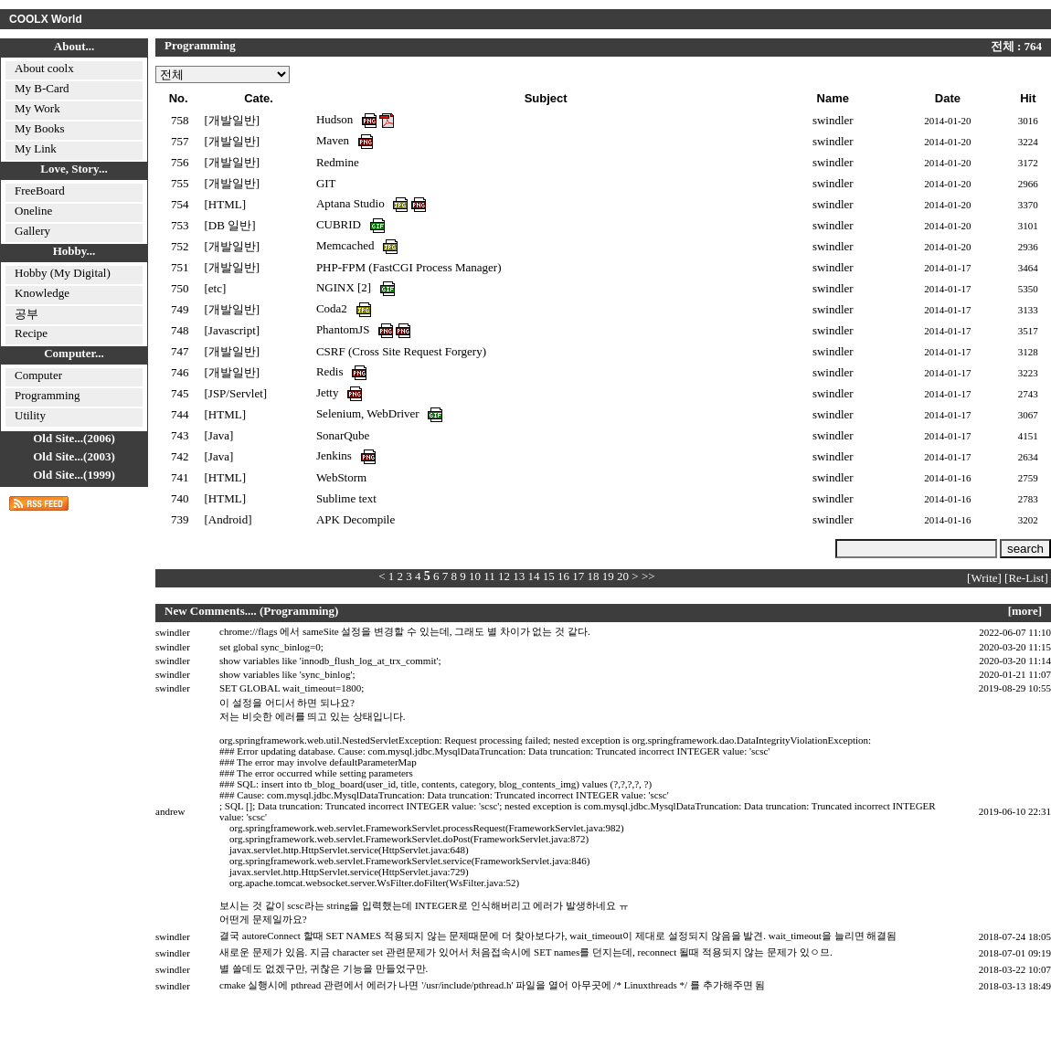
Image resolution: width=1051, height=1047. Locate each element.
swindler (172, 632)
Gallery (32, 231)
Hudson (336, 119)
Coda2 (333, 308)
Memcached (346, 245)
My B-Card (42, 88)
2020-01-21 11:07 (1015, 674)
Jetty (329, 392)
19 (608, 576)
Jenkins (335, 455)
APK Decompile (355, 519)
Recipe (31, 333)
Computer (38, 375)
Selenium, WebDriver (369, 413)
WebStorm (341, 477)
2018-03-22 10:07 (1015, 969)
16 (563, 576)
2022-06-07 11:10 (1015, 632)
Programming (47, 395)
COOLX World (45, 19)
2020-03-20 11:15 (1015, 646)
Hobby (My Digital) (63, 273)
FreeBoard (40, 190)
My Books (40, 128)
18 (594, 576)
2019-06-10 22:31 (1015, 811)
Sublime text (346, 498)
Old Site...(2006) (74, 438)
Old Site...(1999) (74, 474)
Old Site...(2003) (74, 456)
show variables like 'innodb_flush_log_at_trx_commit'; (330, 660)
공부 (26, 314)
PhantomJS (344, 329)
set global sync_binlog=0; (271, 646)
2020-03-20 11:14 (1015, 660)
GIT (326, 183)
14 (534, 576)
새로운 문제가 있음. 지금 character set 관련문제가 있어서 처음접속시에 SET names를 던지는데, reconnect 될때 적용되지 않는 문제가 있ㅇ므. (526, 952)
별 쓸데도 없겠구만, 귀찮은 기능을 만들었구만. (323, 968)
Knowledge (42, 293)
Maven (334, 140)
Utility (30, 415)
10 (475, 576)
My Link (36, 148)
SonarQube (343, 435)
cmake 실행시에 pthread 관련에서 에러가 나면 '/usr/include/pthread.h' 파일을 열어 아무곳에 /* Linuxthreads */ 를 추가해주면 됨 (492, 984)
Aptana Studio (351, 203)
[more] (1025, 611)
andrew (170, 811)
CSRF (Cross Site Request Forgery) (401, 351)
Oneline (33, 210)
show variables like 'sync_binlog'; (287, 674)
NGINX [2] (343, 287)
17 (578, 576)
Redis (331, 371)
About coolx (44, 68)
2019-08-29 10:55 (1015, 687)
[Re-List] (1026, 578)
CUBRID (340, 224)
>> (648, 576)
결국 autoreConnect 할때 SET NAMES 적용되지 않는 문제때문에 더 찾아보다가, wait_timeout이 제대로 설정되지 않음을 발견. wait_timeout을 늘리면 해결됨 (558, 935)
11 (489, 576)
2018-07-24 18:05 (1015, 936)
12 (504, 576)
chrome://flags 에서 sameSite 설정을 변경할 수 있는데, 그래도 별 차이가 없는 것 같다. (404, 631)
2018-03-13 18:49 (1015, 985)
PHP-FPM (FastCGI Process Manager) (409, 267)
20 (623, 576)
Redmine (337, 162)
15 (549, 576)
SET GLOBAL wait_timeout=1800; (291, 687)
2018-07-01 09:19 (1015, 952)
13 (519, 576)
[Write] (984, 578)
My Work (37, 108)
